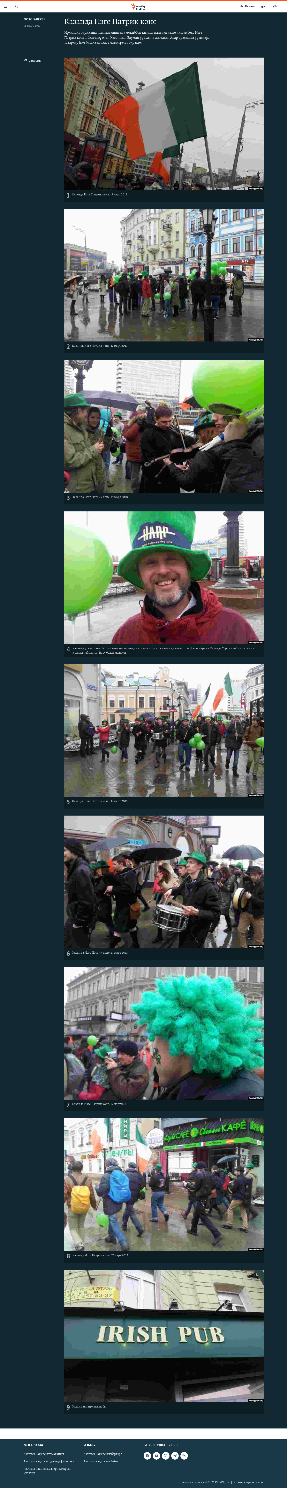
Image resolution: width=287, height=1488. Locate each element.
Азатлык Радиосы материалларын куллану (47, 1471)
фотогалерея (34, 19)
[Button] (33, 62)
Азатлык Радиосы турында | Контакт (49, 1461)
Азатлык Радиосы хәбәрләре (103, 1454)
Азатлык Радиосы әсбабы (101, 1461)
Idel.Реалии (247, 6)
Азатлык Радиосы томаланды (44, 1454)
